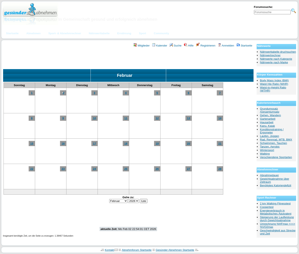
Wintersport (267, 150)
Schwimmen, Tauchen (273, 143)
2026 (137, 75)
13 (188, 118)
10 (94, 118)
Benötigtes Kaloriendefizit (275, 185)
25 (125, 168)
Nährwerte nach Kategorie (276, 58)
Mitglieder (142, 45)
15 (31, 143)
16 (63, 143)
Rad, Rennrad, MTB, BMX (276, 139)
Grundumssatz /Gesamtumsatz (269, 110)
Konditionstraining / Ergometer (271, 131)
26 (157, 168)
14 (220, 118)
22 (31, 168)
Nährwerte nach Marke (274, 62)
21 (220, 143)
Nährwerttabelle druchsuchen (278, 51)
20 (188, 143)
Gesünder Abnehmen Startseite (175, 250)
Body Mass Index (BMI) (274, 80)
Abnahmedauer (269, 175)
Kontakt (109, 250)
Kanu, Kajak (267, 125)
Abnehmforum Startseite (137, 250)
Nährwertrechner (270, 55)
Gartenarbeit (267, 118)
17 (94, 143)
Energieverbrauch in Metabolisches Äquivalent (275, 212)
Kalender (159, 45)
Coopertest (266, 207)
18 (125, 143)
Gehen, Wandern (270, 115)
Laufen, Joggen (269, 136)
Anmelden (226, 45)
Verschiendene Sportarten (276, 157)
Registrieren (206, 45)
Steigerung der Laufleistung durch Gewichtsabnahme (277, 219)
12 (157, 118)
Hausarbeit (266, 122)
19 (157, 143)
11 (125, 118)
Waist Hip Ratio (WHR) (274, 83)
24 (94, 168)
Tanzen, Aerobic (270, 146)
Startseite (244, 45)
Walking (265, 153)
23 (63, 168)
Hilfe (189, 45)
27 (188, 168)
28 (220, 168)
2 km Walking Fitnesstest (275, 203)
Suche (176, 45)
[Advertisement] (128, 58)
